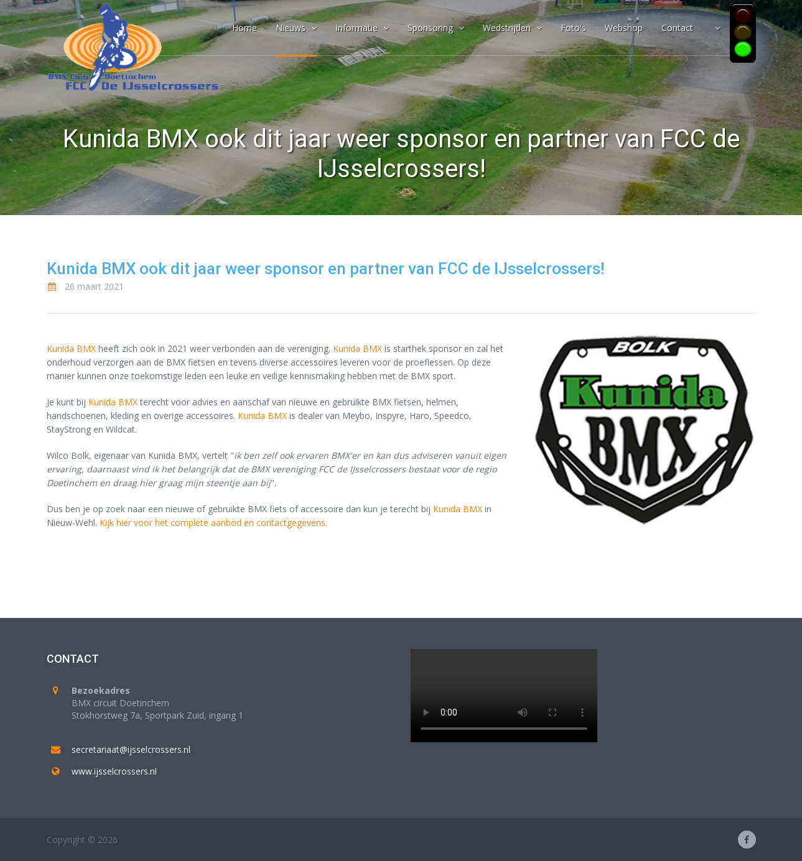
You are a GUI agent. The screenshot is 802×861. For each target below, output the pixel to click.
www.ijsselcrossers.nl (114, 771)
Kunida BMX (71, 348)
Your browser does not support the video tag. (504, 695)
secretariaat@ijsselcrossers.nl (131, 749)
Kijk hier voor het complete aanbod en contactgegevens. (213, 522)
